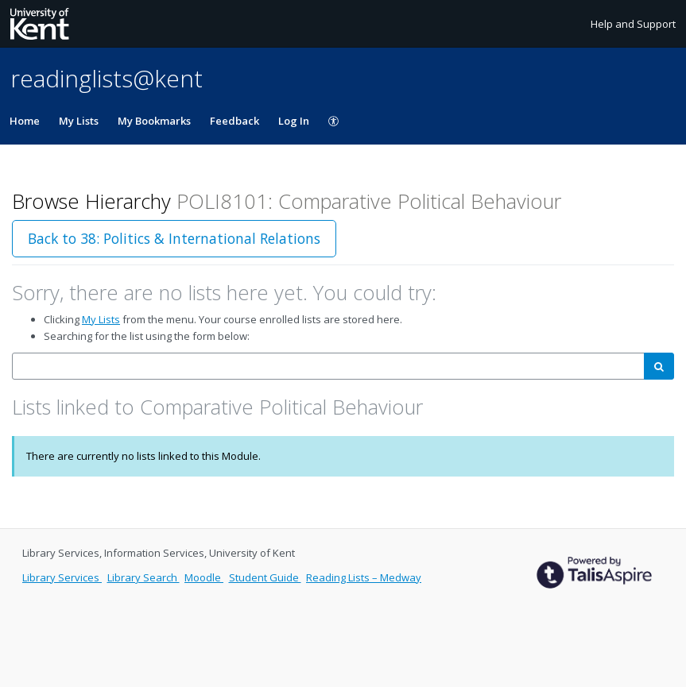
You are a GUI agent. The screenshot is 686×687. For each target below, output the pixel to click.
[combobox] (328, 366)
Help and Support (633, 24)
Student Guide (265, 577)
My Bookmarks (154, 121)
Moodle (203, 577)
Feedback (234, 121)
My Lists (79, 121)
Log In (293, 121)
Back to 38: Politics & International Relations (174, 238)
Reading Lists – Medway (363, 577)
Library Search (143, 577)
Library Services (62, 577)
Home (25, 121)
